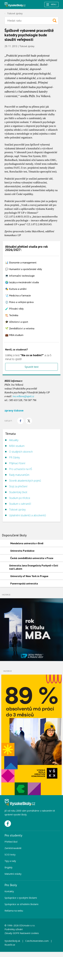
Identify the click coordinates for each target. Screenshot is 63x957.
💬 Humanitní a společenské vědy (23, 269)
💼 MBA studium (14, 335)
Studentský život (18, 492)
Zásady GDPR (12, 933)
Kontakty (9, 891)
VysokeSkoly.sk (12, 940)
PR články (14, 457)
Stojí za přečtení (18, 486)
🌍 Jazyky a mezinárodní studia (22, 282)
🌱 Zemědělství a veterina (19, 328)
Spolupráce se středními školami (21, 904)
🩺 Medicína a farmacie (18, 295)
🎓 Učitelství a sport (16, 321)
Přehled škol (11, 841)
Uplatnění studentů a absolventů (27, 515)
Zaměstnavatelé (13, 848)
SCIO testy (10, 854)
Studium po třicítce (19, 498)
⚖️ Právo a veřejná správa (19, 302)
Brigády (8, 867)
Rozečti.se (10, 944)
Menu (51, 4)
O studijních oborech (21, 451)
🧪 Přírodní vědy (14, 308)
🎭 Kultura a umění (16, 288)
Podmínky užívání (14, 929)
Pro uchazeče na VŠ (20, 469)
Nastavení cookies (29, 933)
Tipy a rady (10, 860)
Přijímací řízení (17, 463)
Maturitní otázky (13, 873)
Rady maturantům (19, 475)
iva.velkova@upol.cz (23, 396)
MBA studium (16, 446)
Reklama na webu (14, 910)
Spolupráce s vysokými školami (21, 897)
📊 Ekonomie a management (21, 262)
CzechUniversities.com (37, 940)
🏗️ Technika (11, 315)
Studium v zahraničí (20, 504)
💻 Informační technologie (20, 275)
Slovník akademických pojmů (25, 480)
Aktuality (13, 440)
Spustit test (32, 367)
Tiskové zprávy (15, 13)
